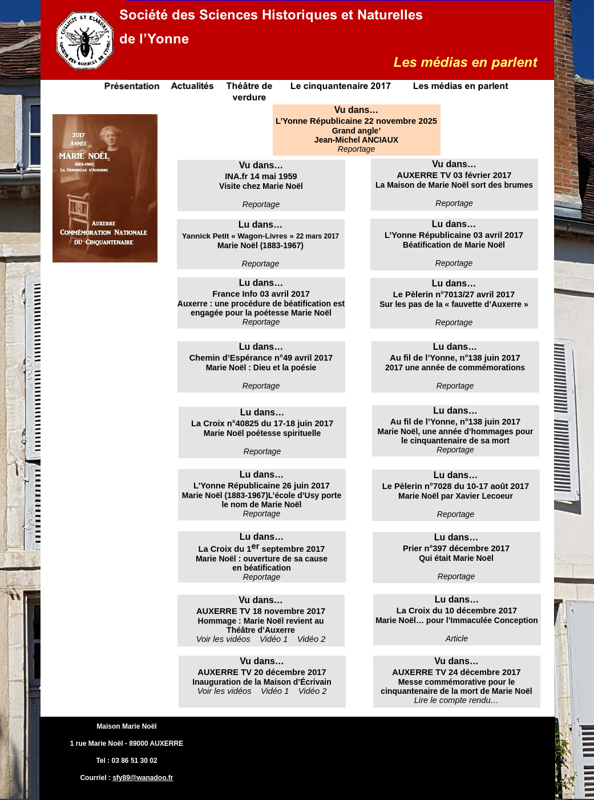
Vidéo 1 (275, 639)
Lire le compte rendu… (456, 700)
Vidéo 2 (311, 639)
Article (457, 638)
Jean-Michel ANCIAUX (356, 139)
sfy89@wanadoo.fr (142, 778)
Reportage (453, 322)
